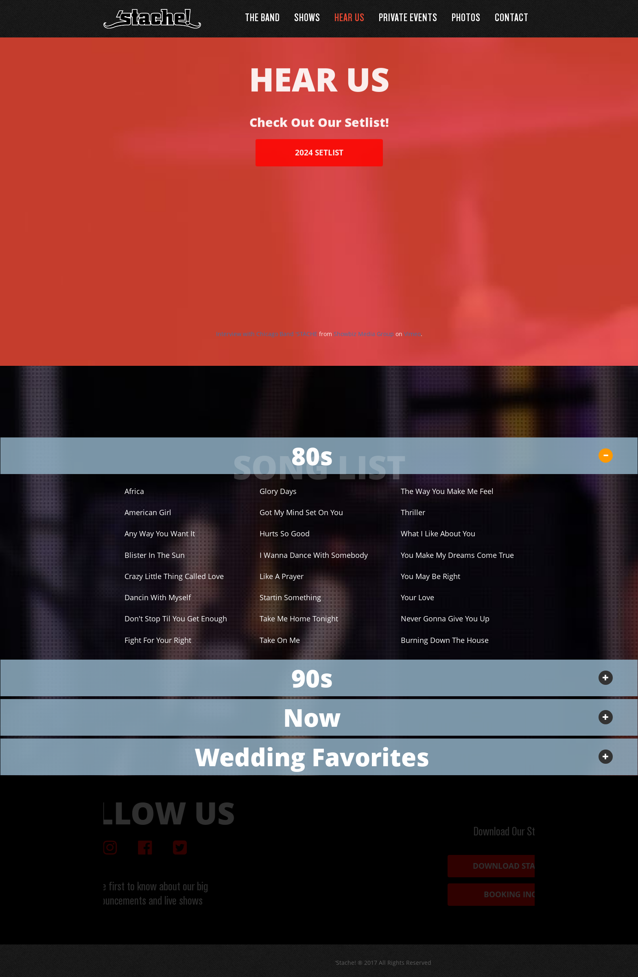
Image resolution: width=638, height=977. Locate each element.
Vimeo (412, 341)
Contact (512, 18)
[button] (319, 455)
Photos (466, 18)
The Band (262, 18)
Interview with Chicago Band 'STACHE (266, 341)
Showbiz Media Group (364, 341)
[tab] (319, 455)
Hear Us (349, 18)
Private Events (408, 18)
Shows (307, 18)
